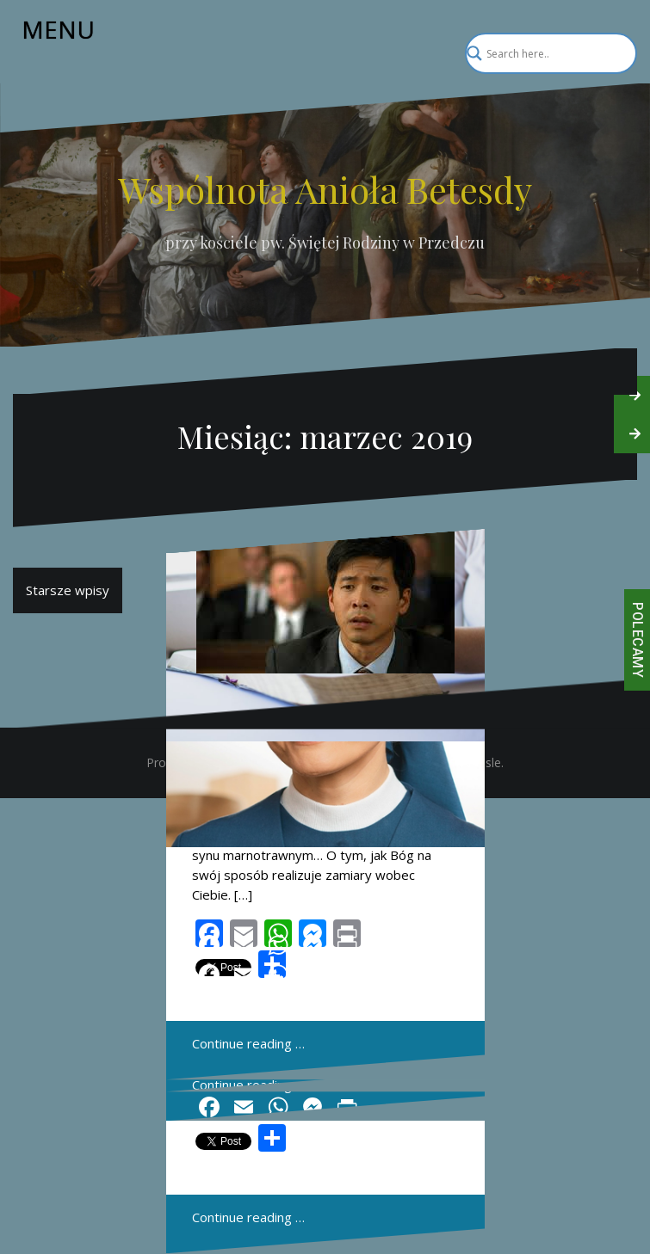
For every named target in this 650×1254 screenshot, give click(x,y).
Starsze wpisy (67, 590)
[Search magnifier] (616, 53)
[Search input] (543, 53)
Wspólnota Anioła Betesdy (325, 189)
